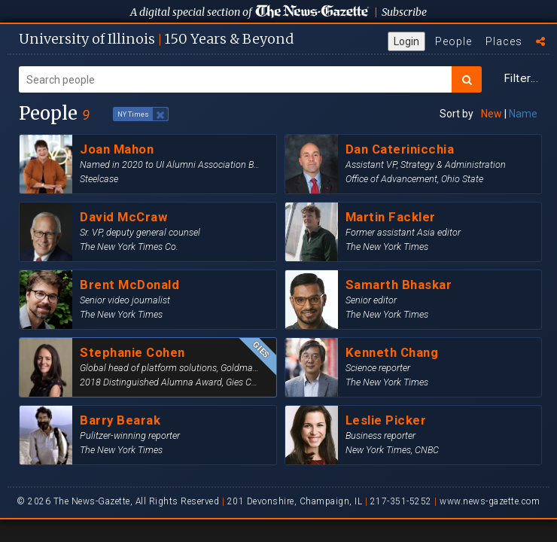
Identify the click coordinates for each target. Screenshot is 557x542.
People (453, 41)
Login (406, 41)
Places (503, 41)
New (491, 114)
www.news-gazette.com (490, 501)
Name (523, 114)
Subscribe (404, 12)
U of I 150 (156, 38)
